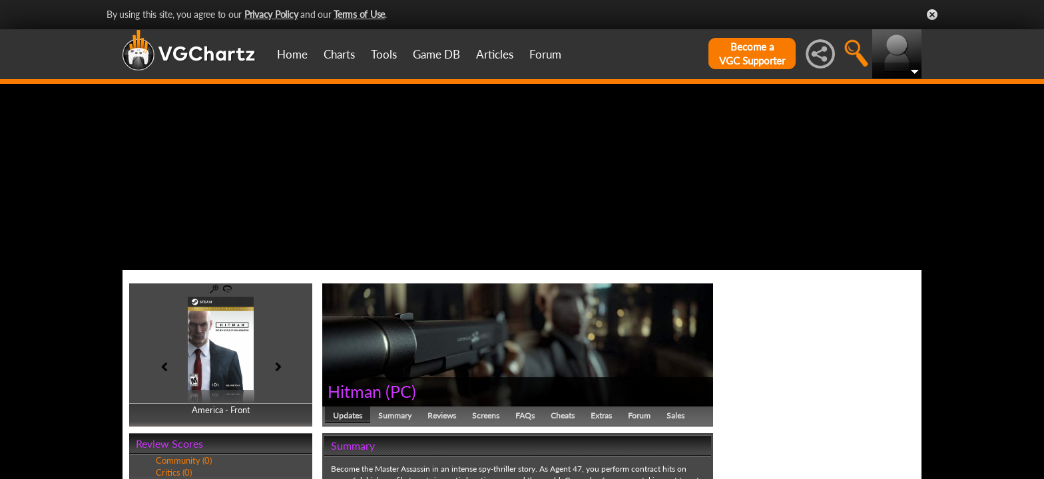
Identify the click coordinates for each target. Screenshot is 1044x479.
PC (400, 391)
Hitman (355, 391)
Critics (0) (174, 472)
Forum (545, 54)
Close (932, 14)
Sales (675, 415)
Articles (494, 54)
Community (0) (184, 460)
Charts (339, 54)
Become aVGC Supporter (752, 54)
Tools (384, 54)
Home (292, 54)
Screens (485, 415)
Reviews (441, 415)
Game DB (436, 54)
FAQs (525, 415)
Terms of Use (359, 14)
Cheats (563, 415)
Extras (601, 415)
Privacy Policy (271, 14)
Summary (394, 415)
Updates (347, 415)
